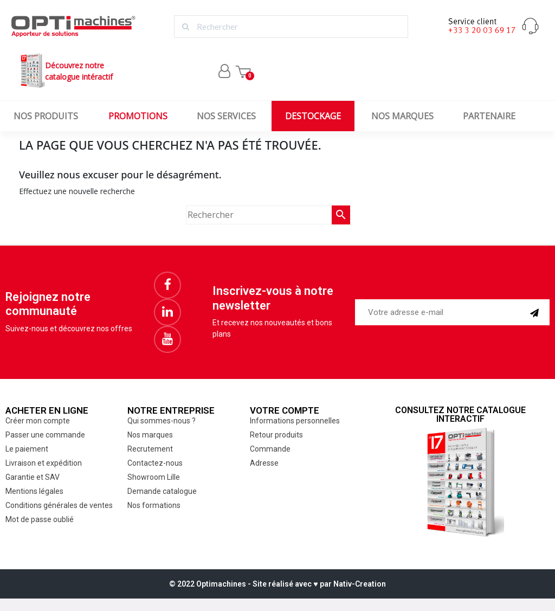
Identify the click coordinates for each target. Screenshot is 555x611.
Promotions (137, 116)
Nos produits (46, 116)
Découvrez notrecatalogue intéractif (65, 70)
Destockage (313, 116)
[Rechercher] (259, 214)
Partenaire (489, 116)
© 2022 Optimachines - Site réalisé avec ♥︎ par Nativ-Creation (277, 584)
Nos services (226, 116)
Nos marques (402, 116)
